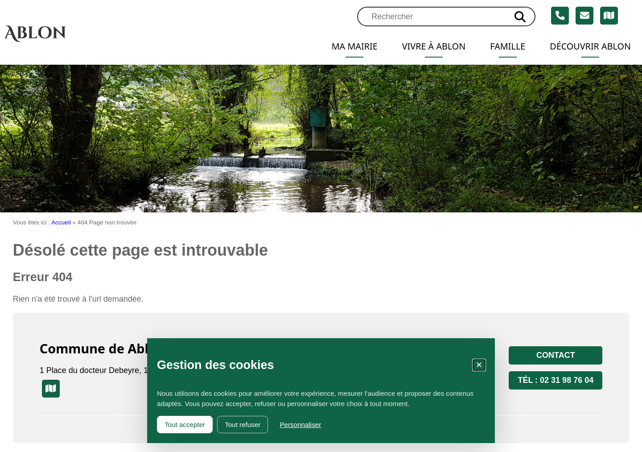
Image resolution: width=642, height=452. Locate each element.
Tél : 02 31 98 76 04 (555, 380)
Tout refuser (242, 424)
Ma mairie (355, 46)
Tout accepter (185, 424)
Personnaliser (300, 424)
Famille (507, 46)
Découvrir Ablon (590, 46)
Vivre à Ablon (434, 46)
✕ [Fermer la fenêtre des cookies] (479, 365)
